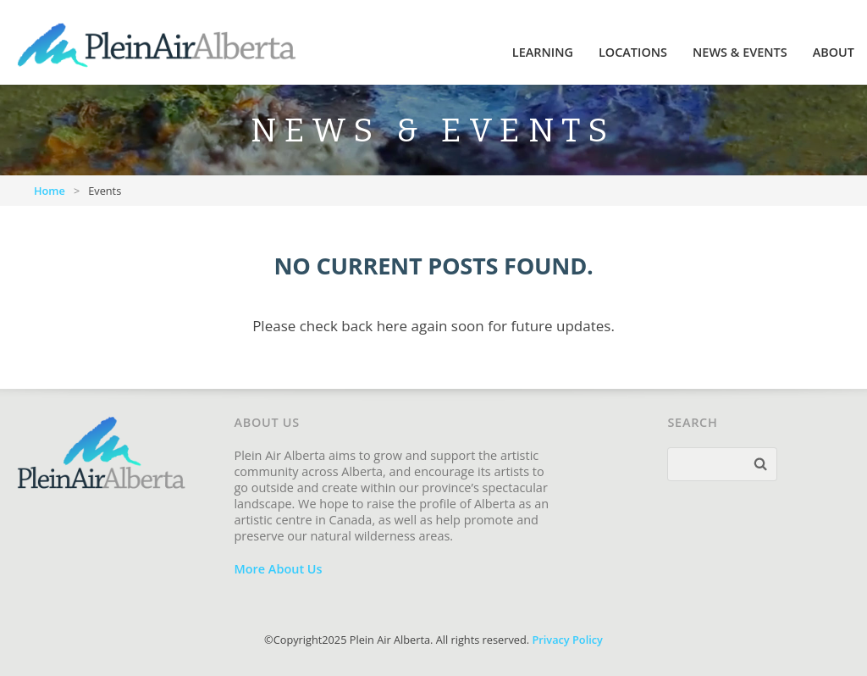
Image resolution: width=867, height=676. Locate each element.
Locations (633, 52)
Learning (542, 52)
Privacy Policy (567, 639)
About (833, 52)
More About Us (278, 569)
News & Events (740, 52)
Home (49, 190)
